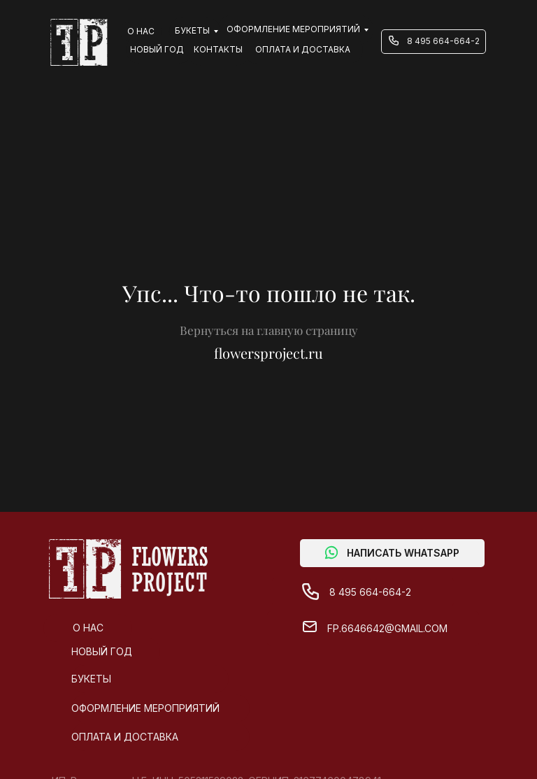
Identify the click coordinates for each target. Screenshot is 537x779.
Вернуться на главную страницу (269, 330)
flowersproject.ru (268, 352)
